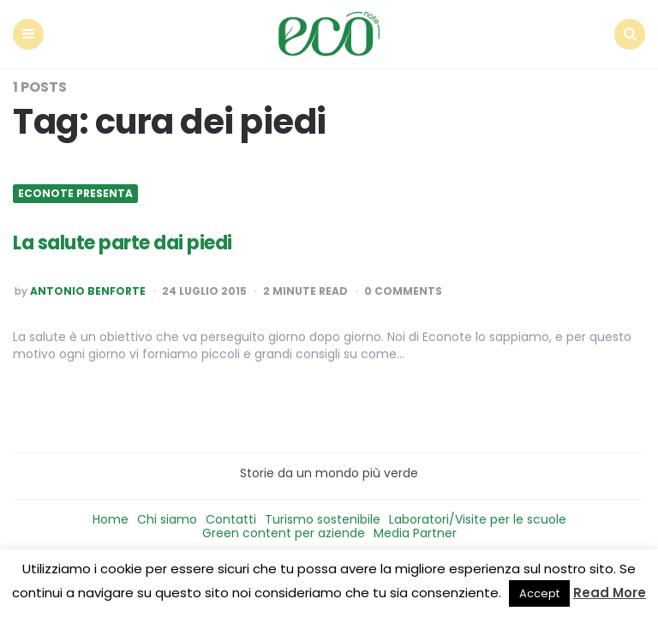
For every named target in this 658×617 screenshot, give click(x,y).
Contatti (231, 519)
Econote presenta (75, 194)
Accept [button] (539, 593)
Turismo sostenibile (322, 519)
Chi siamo (167, 519)
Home (111, 519)
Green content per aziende (283, 533)
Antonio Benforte (88, 291)
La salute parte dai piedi (122, 243)
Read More (609, 593)
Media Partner (415, 533)
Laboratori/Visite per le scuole (477, 519)
